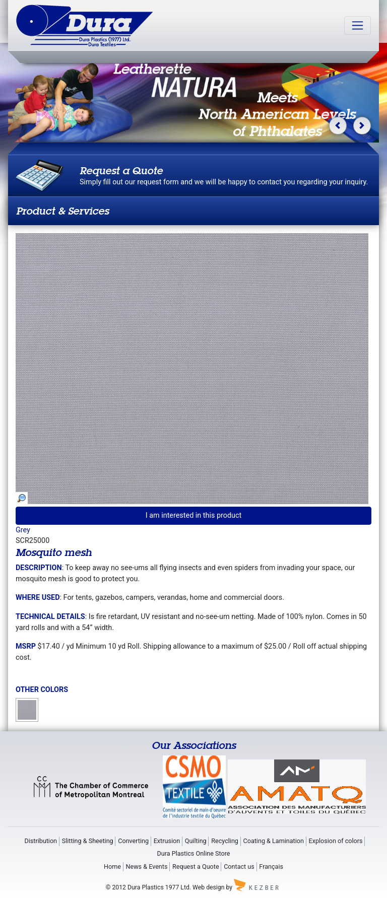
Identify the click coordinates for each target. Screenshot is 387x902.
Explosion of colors (336, 841)
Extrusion (167, 841)
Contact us (239, 866)
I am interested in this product (194, 515)
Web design (208, 886)
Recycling (224, 841)
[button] (338, 125)
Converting (133, 841)
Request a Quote (195, 866)
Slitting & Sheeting (87, 841)
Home (112, 866)
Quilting (196, 841)
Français (271, 866)
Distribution (40, 841)
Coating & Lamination (273, 841)
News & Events (146, 866)
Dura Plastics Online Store (193, 853)
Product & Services (62, 211)
